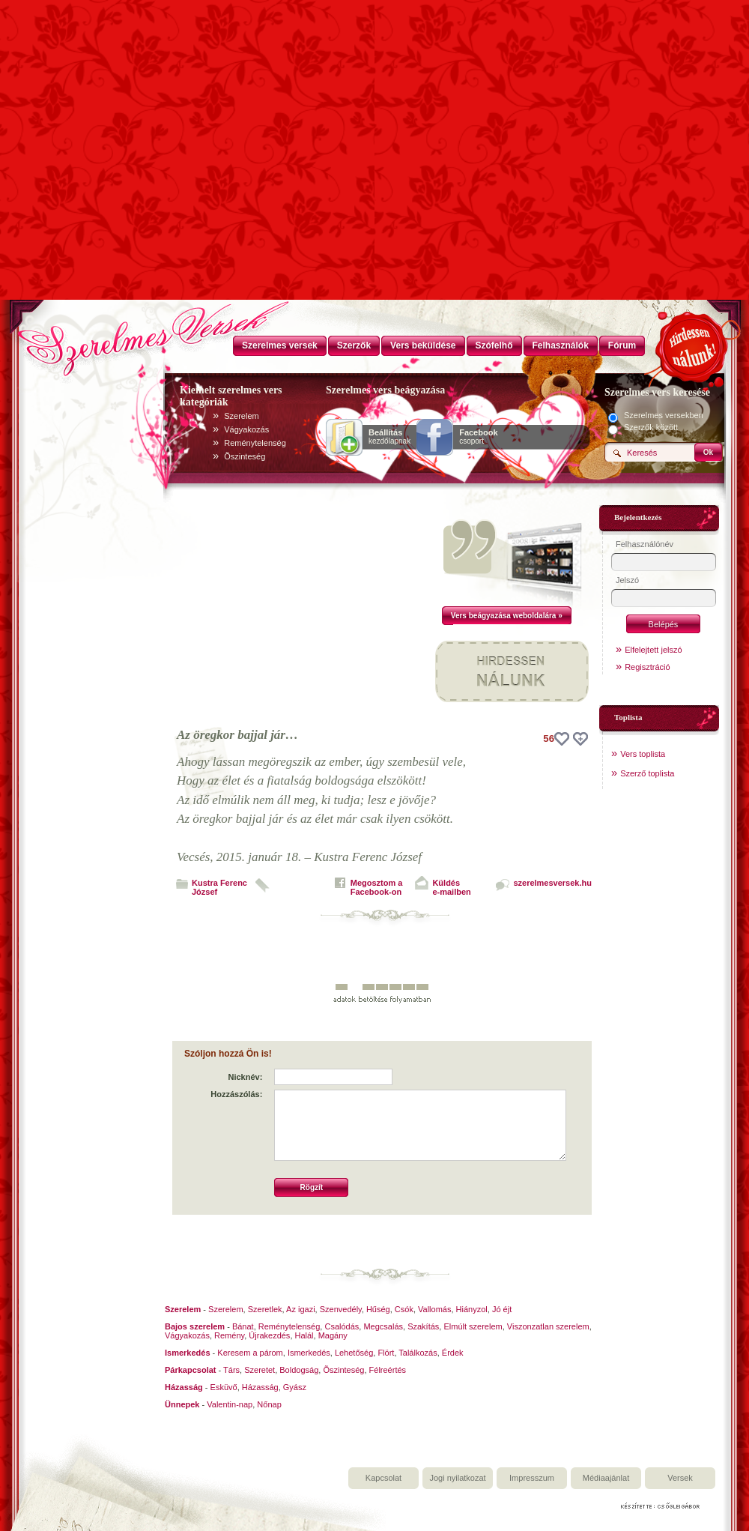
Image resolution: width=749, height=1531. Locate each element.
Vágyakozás (246, 429)
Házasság (260, 1387)
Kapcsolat (383, 1477)
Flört (385, 1352)
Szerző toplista (647, 773)
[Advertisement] (374, 187)
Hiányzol (472, 1309)
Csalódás (341, 1326)
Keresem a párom (249, 1352)
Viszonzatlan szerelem (548, 1326)
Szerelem (241, 415)
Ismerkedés (309, 1352)
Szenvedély (341, 1309)
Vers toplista (642, 753)
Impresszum (531, 1477)
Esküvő (223, 1387)
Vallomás (434, 1309)
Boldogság (298, 1369)
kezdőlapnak (389, 437)
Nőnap (269, 1404)
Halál (304, 1335)
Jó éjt (502, 1309)
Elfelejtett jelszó (653, 649)
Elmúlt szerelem (472, 1326)
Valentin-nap (229, 1404)
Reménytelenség (255, 442)
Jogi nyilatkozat (457, 1477)
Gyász (294, 1387)
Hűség (378, 1309)
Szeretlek (265, 1309)
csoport (478, 437)
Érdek (453, 1352)
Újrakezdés (269, 1335)
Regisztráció (647, 666)
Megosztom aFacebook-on (377, 887)
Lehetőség (354, 1352)
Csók (404, 1309)
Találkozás (417, 1352)
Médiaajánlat (606, 1477)
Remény (229, 1335)
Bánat (243, 1326)
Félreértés (388, 1369)
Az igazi (300, 1309)
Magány (333, 1335)
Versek (680, 1477)
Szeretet (259, 1369)
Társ (231, 1369)
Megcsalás (383, 1326)
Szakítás (423, 1326)
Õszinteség (244, 456)
